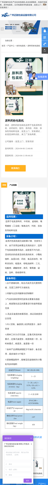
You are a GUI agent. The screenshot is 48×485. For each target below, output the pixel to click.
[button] (6, 76)
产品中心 (10, 46)
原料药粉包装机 (34, 46)
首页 (3, 46)
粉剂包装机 (21, 46)
